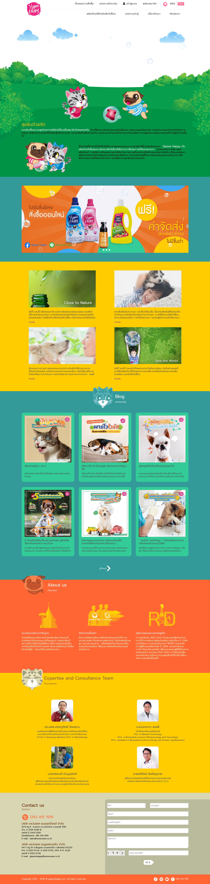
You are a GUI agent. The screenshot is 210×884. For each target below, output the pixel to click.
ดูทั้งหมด (105, 568)
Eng (172, 3)
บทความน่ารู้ (132, 14)
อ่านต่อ (32, 322)
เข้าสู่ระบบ (130, 3)
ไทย (181, 3)
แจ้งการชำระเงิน (108, 3)
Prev (27, 219)
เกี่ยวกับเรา (154, 14)
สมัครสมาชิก (150, 3)
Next (183, 219)
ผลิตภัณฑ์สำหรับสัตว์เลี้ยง (101, 14)
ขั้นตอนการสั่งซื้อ (84, 3)
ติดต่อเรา (175, 14)
